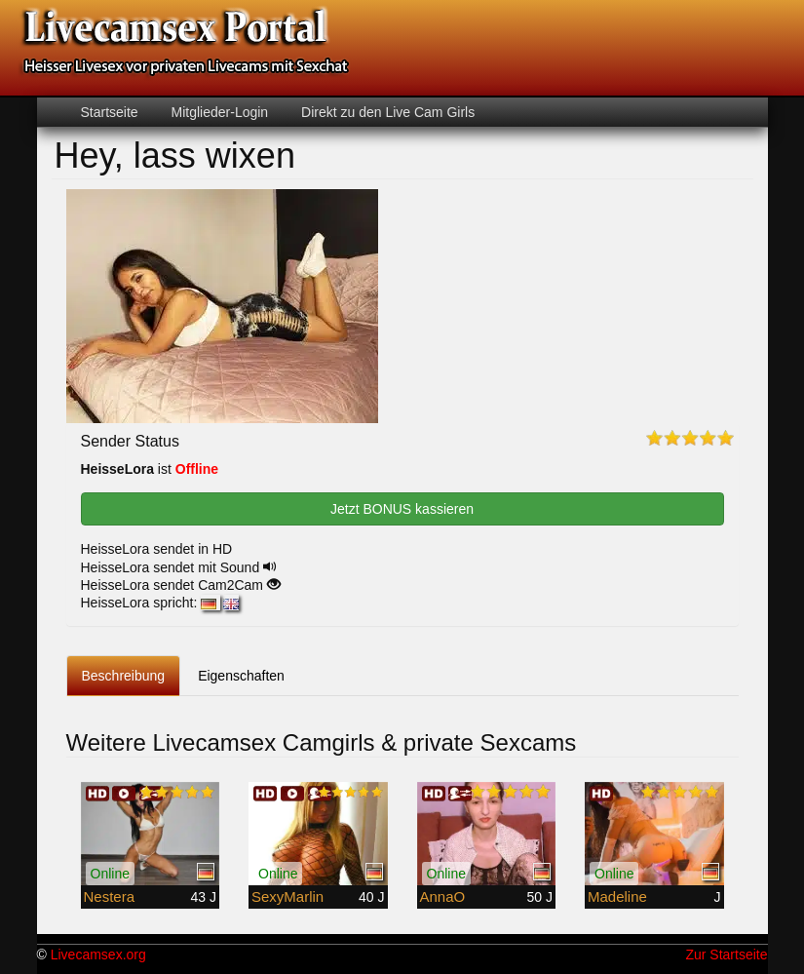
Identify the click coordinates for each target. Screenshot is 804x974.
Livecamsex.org (98, 954)
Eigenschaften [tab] (241, 675)
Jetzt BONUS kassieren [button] (402, 509)
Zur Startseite (726, 954)
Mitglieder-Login (218, 112)
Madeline (617, 896)
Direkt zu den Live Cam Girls (386, 112)
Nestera (109, 896)
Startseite (109, 112)
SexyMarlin (287, 896)
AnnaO (443, 896)
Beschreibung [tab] (124, 675)
